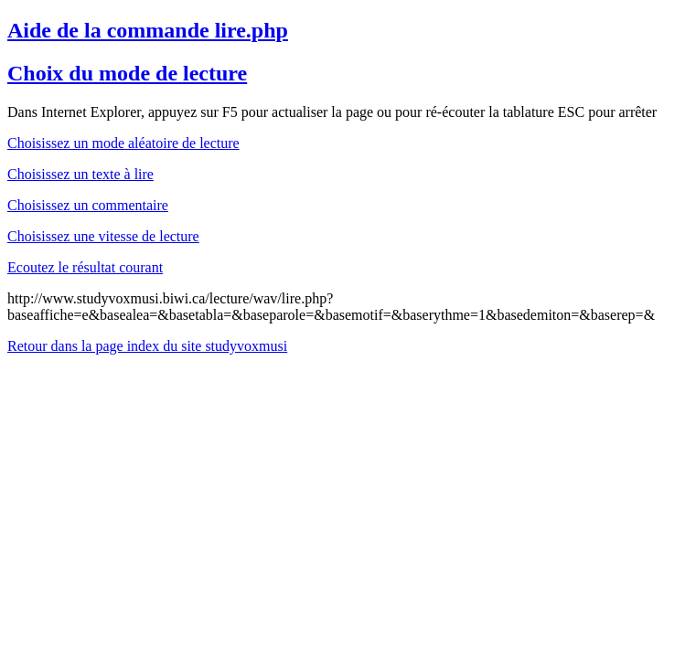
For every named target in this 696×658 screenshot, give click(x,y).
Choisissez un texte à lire (80, 174)
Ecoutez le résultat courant (85, 267)
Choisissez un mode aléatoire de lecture (123, 143)
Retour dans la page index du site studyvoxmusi (147, 346)
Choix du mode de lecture (127, 73)
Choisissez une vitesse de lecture (103, 236)
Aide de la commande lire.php (147, 30)
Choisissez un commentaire (87, 205)
